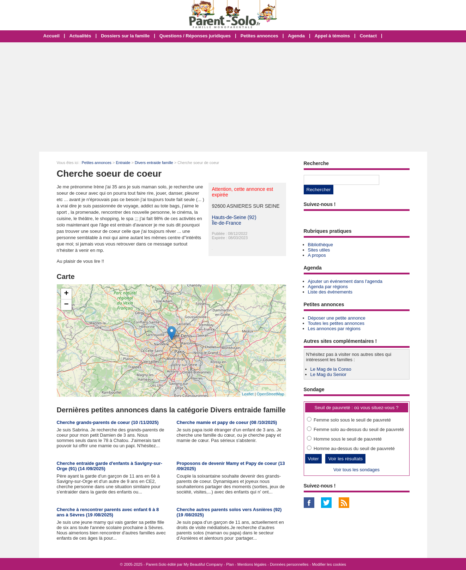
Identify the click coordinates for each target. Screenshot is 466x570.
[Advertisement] (233, 97)
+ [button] (66, 294)
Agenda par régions (328, 286)
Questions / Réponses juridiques (195, 35)
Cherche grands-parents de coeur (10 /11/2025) (108, 422)
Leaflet (248, 394)
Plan (230, 564)
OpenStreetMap (270, 394)
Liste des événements (330, 292)
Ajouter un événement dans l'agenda (345, 281)
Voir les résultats (345, 458)
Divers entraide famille (154, 162)
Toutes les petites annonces (336, 323)
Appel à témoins (332, 35)
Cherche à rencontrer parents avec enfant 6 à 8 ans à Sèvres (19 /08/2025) (108, 512)
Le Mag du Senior (328, 374)
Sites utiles (319, 250)
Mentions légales (252, 564)
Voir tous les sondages (356, 469)
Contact (368, 35)
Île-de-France (226, 223)
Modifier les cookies (329, 564)
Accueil (51, 35)
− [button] (66, 304)
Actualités (80, 35)
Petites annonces (259, 35)
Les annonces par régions (334, 328)
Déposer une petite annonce (336, 318)
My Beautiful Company (203, 564)
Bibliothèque (320, 244)
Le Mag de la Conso (330, 369)
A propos (317, 255)
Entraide (123, 162)
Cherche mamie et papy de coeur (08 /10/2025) (227, 422)
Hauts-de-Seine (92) (234, 217)
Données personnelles (289, 564)
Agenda (296, 35)
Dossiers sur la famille (125, 35)
